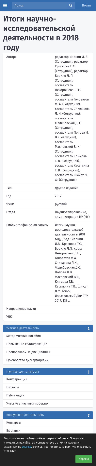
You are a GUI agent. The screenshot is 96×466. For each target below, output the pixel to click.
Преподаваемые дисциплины (28, 352)
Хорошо (84, 458)
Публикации (15, 395)
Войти (86, 5)
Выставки (13, 431)
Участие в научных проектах (27, 403)
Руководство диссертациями (27, 360)
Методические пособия (23, 336)
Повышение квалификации (26, 344)
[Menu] (5, 5)
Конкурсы (13, 422)
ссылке (26, 446)
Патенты (12, 387)
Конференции (16, 379)
